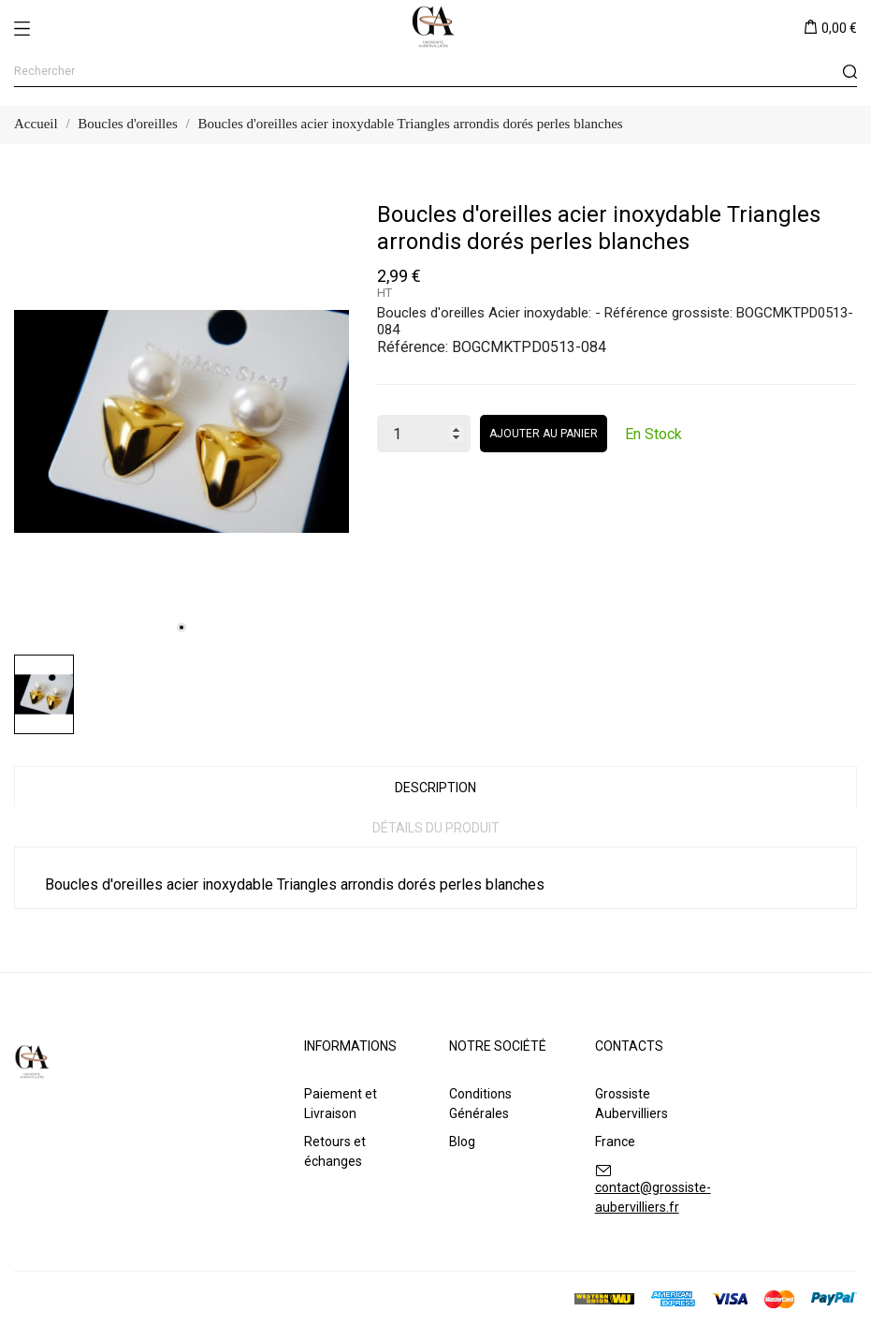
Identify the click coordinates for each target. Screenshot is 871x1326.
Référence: (412, 347)
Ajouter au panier (543, 433)
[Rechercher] (435, 71)
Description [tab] (435, 787)
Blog (462, 1141)
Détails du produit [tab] (436, 827)
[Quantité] (424, 433)
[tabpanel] (181, 422)
